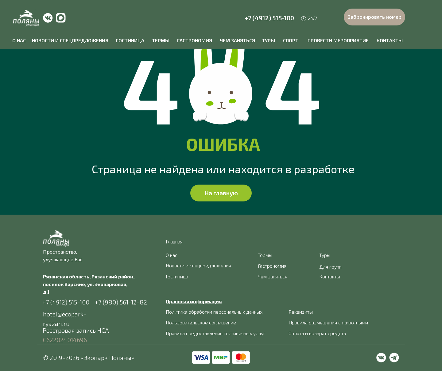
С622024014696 (65, 339)
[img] (26, 18)
